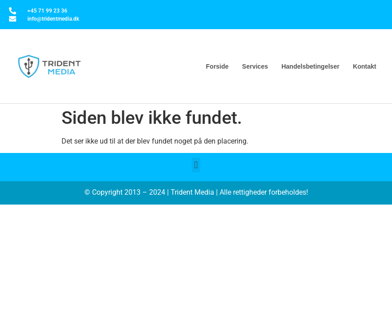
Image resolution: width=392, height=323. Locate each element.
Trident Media (192, 192)
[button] (196, 164)
